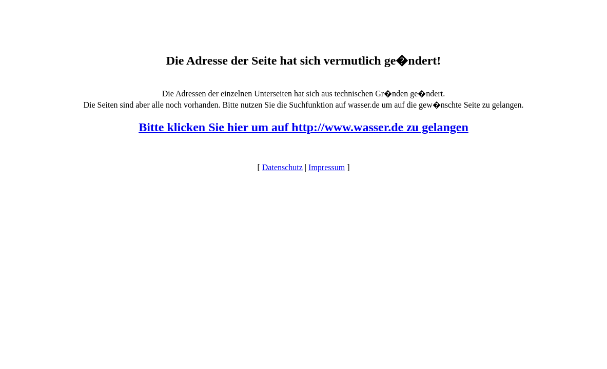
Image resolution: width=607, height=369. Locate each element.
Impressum (326, 167)
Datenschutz (282, 167)
